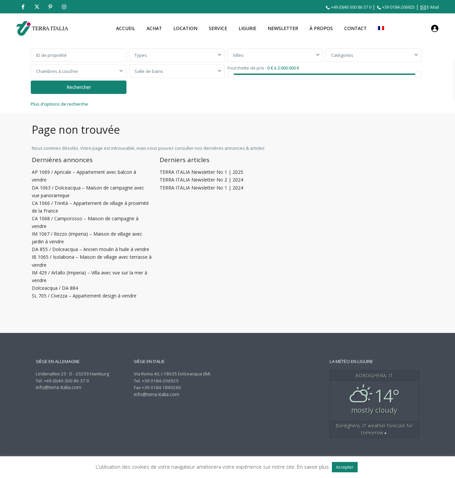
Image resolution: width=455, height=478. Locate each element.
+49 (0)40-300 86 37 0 (351, 7)
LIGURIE (247, 28)
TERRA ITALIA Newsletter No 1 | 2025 (201, 172)
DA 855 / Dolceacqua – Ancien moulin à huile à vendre (90, 249)
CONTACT (355, 28)
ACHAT (154, 28)
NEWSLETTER (283, 28)
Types (140, 55)
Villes (238, 55)
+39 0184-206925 (398, 7)
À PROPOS (321, 28)
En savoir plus (313, 466)
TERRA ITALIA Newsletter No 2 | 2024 (201, 179)
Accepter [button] (345, 467)
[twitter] (36, 6)
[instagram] (64, 6)
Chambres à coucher (57, 71)
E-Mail (433, 7)
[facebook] (23, 6)
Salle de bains (148, 71)
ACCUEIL (125, 28)
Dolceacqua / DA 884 (55, 288)
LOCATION (185, 28)
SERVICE (218, 28)
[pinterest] (50, 6)
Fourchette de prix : (246, 67)
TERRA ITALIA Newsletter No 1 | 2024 (201, 188)
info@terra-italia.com (58, 387)
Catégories (342, 55)
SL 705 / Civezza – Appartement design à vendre (84, 295)
